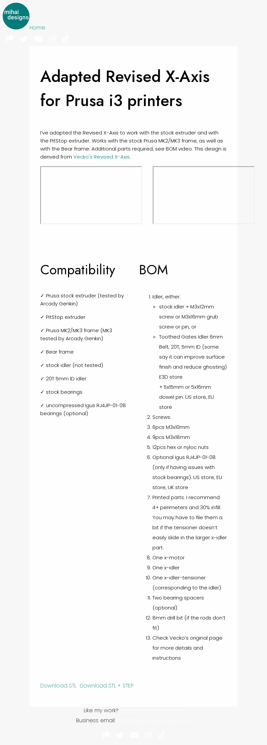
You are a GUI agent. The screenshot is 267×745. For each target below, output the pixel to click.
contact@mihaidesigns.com (154, 720)
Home (37, 27)
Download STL (58, 685)
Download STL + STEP (107, 685)
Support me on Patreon (151, 710)
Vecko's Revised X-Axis (101, 156)
